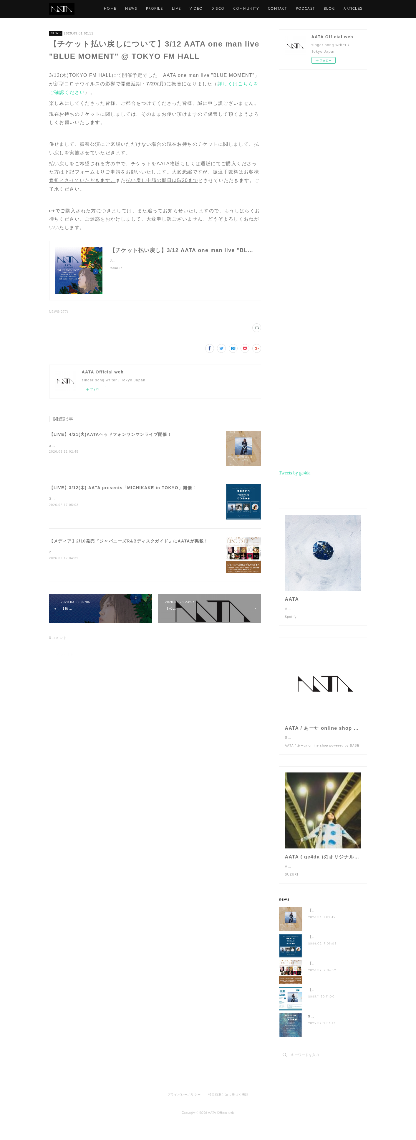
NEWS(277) (59, 311)
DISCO (244, 9)
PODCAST (332, 9)
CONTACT (304, 9)
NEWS (158, 9)
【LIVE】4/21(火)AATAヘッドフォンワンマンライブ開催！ (110, 434)
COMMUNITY (273, 9)
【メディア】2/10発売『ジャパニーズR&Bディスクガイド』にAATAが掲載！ (128, 541)
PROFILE (181, 9)
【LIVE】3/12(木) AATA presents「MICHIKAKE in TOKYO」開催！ (123, 487)
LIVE (203, 9)
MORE (357, 9)
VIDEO (223, 9)
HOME (137, 9)
